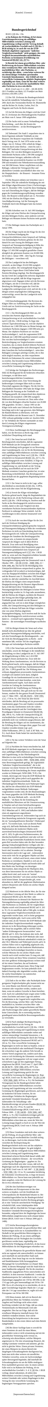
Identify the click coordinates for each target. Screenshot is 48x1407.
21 (7, 746)
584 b (29, 542)
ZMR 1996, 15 (36, 563)
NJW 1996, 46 (8, 566)
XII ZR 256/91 (26, 696)
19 (7, 648)
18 (7, 628)
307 (3, 669)
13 (7, 430)
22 (7, 891)
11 (7, 313)
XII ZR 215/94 (21, 563)
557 (29, 552)
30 (7, 1328)
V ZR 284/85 (39, 1169)
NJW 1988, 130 (10, 1172)
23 (7, 980)
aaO (3, 1128)
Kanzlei (19, 13)
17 (7, 520)
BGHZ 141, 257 (20, 60)
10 (7, 301)
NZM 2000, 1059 (37, 760)
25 (7, 1132)
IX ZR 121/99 (39, 1078)
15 (7, 483)
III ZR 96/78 (7, 1067)
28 (7, 1250)
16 (7, 492)
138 (13, 34)
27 (7, 1225)
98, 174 (13, 1107)
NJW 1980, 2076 (21, 1067)
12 (7, 370)
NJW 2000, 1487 (35, 1112)
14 (7, 439)
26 (7, 1187)
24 (7, 1022)
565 (29, 486)
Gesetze (28, 13)
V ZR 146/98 (20, 1112)
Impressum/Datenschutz (24, 1394)
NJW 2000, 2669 (11, 1080)
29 (7, 1297)
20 (7, 740)
